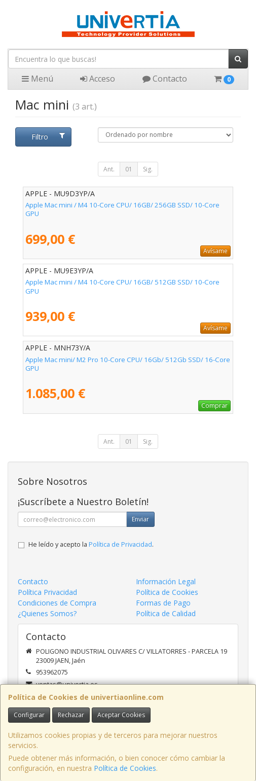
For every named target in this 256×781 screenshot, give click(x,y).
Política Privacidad (47, 592)
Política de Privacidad (120, 544)
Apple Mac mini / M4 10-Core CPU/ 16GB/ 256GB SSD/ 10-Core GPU (122, 209)
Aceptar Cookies (121, 715)
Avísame (215, 250)
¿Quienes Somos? (47, 613)
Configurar (29, 715)
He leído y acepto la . (91, 544)
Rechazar (71, 715)
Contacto (164, 78)
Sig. (148, 169)
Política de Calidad (166, 613)
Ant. (109, 169)
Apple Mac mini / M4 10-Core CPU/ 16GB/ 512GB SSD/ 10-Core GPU (122, 286)
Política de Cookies (125, 768)
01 (128, 169)
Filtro (48, 136)
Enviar (140, 519)
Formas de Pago (163, 603)
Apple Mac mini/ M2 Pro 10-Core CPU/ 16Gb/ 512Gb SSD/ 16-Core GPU (127, 364)
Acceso (97, 78)
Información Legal (166, 581)
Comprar (214, 405)
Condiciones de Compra (57, 603)
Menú (37, 78)
